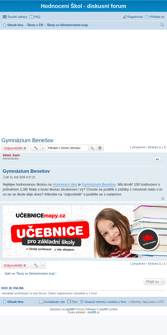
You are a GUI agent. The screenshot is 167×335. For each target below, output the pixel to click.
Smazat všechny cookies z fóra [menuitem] (105, 301)
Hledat (92, 148)
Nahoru (162, 198)
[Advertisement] (51, 82)
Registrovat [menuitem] (135, 16)
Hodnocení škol (65, 184)
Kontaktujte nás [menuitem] (54, 301)
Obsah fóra (15, 301)
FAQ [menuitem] (37, 16)
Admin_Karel (11, 155)
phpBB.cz (94, 312)
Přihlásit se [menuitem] (156, 16)
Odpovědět (13, 148)
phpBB (69, 309)
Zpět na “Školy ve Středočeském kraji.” (30, 273)
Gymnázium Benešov (27, 140)
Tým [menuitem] (74, 301)
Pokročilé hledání (100, 148)
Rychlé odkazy (17, 16)
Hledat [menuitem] (162, 25)
